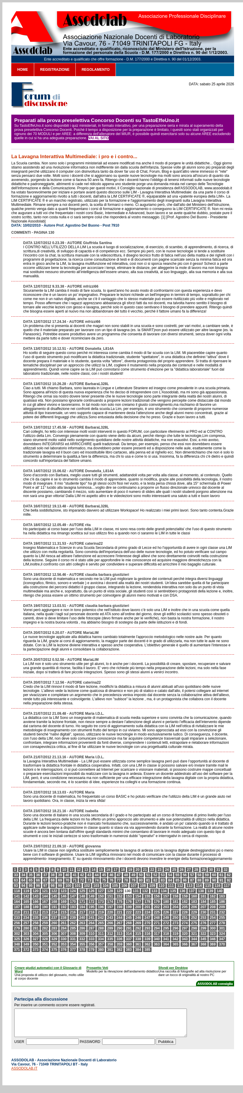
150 (101, 896)
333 (91, 939)
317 (157, 934)
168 (54, 902)
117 (227, 886)
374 (45, 950)
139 (210, 891)
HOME (22, 70)
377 (73, 950)
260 (54, 923)
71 (75, 880)
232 (222, 912)
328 (45, 939)
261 (64, 923)
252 (194, 918)
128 (110, 891)
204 (175, 907)
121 (45, 891)
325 (17, 939)
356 (91, 944)
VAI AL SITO (98, 138)
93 (16, 886)
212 (36, 912)
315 (138, 934)
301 (222, 928)
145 (54, 896)
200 (138, 907)
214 (54, 912)
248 (157, 918)
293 (147, 928)
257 (26, 923)
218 (91, 912)
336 (119, 939)
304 (36, 934)
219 (101, 912)
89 (207, 880)
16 (108, 870)
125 (82, 891)
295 (166, 928)
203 (166, 907)
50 (141, 875)
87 (192, 880)
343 (185, 939)
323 (213, 934)
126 (91, 891)
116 (217, 886)
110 (162, 886)
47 (119, 875)
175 (119, 902)
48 (126, 875)
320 (185, 934)
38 (53, 875)
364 (166, 944)
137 (192, 891)
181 (175, 902)
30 (211, 870)
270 (147, 923)
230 (203, 912)
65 (30, 880)
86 (185, 880)
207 (203, 907)
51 (148, 875)
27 (189, 870)
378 (82, 950)
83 (163, 880)
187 (17, 907)
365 (175, 944)
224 (147, 912)
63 (16, 880)
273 (175, 923)
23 (159, 870)
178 (147, 902)
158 (175, 896)
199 (129, 907)
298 (194, 928)
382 (119, 950)
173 (101, 902)
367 (194, 944)
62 (229, 875)
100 (68, 886)
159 (185, 896)
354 (73, 944)
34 (23, 875)
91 (221, 880)
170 (73, 902)
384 (138, 950)
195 (91, 907)
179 (157, 902)
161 (203, 896)
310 (91, 934)
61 (221, 875)
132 (145, 891)
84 (170, 880)
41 (75, 875)
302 (17, 934)
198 (119, 907)
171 (82, 902)
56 (185, 875)
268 (129, 923)
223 (138, 912)
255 (222, 918)
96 (38, 886)
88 (199, 880)
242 (101, 918)
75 (104, 880)
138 (201, 891)
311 (101, 934)
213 (45, 912)
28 (196, 870)
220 (110, 912)
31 (218, 870)
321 (194, 934)
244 (119, 918)
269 (138, 923)
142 (26, 896)
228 (185, 912)
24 (167, 870)
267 (119, 923)
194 (82, 907)
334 (101, 939)
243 (110, 918)
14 (93, 870)
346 (213, 939)
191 (54, 907)
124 (73, 891)
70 (67, 880)
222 (129, 912)
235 (36, 918)
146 (64, 896)
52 (155, 875)
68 (53, 880)
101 (78, 886)
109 (152, 886)
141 (17, 896)
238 (64, 918)
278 (222, 923)
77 (119, 880)
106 (124, 886)
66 (38, 880)
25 (174, 870)
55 (177, 875)
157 (166, 896)
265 (101, 923)
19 (130, 870)
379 (91, 950)
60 (214, 875)
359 (119, 944)
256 (17, 923)
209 (222, 907)
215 (64, 912)
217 (82, 912)
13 (86, 870)
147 (73, 896)
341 (166, 939)
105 (115, 886)
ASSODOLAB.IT (24, 1074)
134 (164, 891)
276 (203, 923)
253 (203, 918)
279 (17, 928)
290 (119, 928)
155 (147, 896)
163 (222, 896)
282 (45, 928)
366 (185, 944)
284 (64, 928)
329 (54, 939)
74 (97, 880)
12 (79, 870)
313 (119, 934)
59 (207, 875)
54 (170, 875)
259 (45, 923)
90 (214, 880)
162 (213, 896)
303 (26, 934)
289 (110, 928)
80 (141, 880)
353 (64, 944)
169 (64, 902)
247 (147, 918)
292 (138, 928)
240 (82, 918)
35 (30, 875)
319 (175, 934)
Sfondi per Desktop (173, 967)
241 (91, 918)
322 (203, 934)
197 (110, 907)
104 (105, 886)
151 (110, 896)
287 (91, 928)
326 (26, 939)
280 (26, 928)
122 (54, 891)
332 (82, 939)
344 (194, 939)
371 (17, 950)
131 (136, 891)
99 (60, 886)
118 (17, 891)
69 (60, 880)
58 (199, 875)
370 (222, 944)
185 (213, 902)
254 (213, 918)
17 (115, 870)
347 (222, 939)
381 (110, 950)
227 (175, 912)
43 (89, 875)
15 (101, 870)
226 (166, 912)
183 (194, 902)
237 (54, 918)
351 (45, 944)
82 (155, 880)
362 (147, 944)
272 (166, 923)
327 (36, 939)
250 (175, 918)
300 (213, 928)
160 (194, 896)
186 (222, 902)
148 (82, 896)
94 (23, 886)
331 (73, 939)
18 (123, 870)
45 (104, 875)
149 (91, 896)
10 (64, 870)
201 (147, 907)
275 (194, 923)
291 (129, 928)
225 (157, 912)
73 (89, 880)
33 (16, 875)
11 (71, 870)
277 (213, 923)
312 (110, 934)
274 (185, 923)
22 (152, 870)
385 (147, 950)
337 (129, 939)
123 (64, 891)
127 (101, 891)
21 (145, 870)
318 (166, 934)
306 (54, 934)
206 (194, 907)
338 (138, 939)
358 (110, 944)
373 (36, 950)
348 (17, 944)
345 (203, 939)
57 (192, 875)
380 (101, 950)
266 (110, 923)
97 (45, 886)
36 (38, 875)
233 (17, 918)
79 (133, 880)
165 (26, 902)
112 (180, 886)
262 (73, 923)
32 (226, 870)
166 (36, 902)
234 (26, 918)
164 (17, 902)
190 (45, 907)
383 (129, 950)
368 (203, 944)
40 (67, 875)
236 (45, 918)
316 (147, 934)
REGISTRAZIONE (55, 70)
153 (129, 896)
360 (129, 944)
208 (213, 907)
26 (182, 870)
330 (64, 939)
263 (82, 923)
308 (73, 934)
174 (110, 902)
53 (163, 875)
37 (45, 875)
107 (134, 886)
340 (157, 939)
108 (143, 886)
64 (23, 880)
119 (26, 891)
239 (73, 918)
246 (138, 918)
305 (45, 934)
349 (26, 944)
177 (138, 902)
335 (110, 939)
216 (73, 912)
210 (17, 912)
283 (54, 928)
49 (133, 875)
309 (82, 934)
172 (91, 902)
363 (157, 944)
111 (171, 886)
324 (222, 934)
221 (119, 912)
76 (111, 880)
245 (129, 918)
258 (36, 923)
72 (82, 880)
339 (147, 939)
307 (64, 934)
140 (220, 891)
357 (101, 944)
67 (45, 880)
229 (194, 912)
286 (82, 928)
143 (36, 896)
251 (185, 918)
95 (30, 886)
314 (129, 934)
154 (138, 896)
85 (177, 880)
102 (87, 886)
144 (45, 896)
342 (175, 939)
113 (189, 886)
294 (157, 928)
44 (97, 875)
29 (204, 870)
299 (203, 928)
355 (82, 944)
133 (154, 891)
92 (229, 880)
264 (91, 923)
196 (101, 907)
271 (157, 923)
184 (203, 902)
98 (53, 886)
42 (82, 875)
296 (175, 928)
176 (129, 902)
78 (126, 880)
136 (182, 891)
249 (166, 918)
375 (54, 950)
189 (36, 907)
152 (119, 896)
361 (138, 944)
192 (64, 907)
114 (199, 886)
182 (185, 902)
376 (64, 950)
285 (73, 928)
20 (137, 870)
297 (185, 928)
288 (101, 928)
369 (213, 944)
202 (157, 907)
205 (185, 907)
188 (26, 907)
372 (26, 950)
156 (157, 896)
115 (208, 886)
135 (173, 891)
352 (54, 944)
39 (60, 875)
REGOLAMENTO (96, 70)
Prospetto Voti (97, 967)
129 (119, 891)
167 (45, 902)
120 (36, 891)
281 (36, 928)
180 (166, 902)
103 (96, 886)
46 (111, 875)
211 (26, 912)
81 (148, 880)
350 (36, 944)
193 (73, 907)
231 (213, 912)
